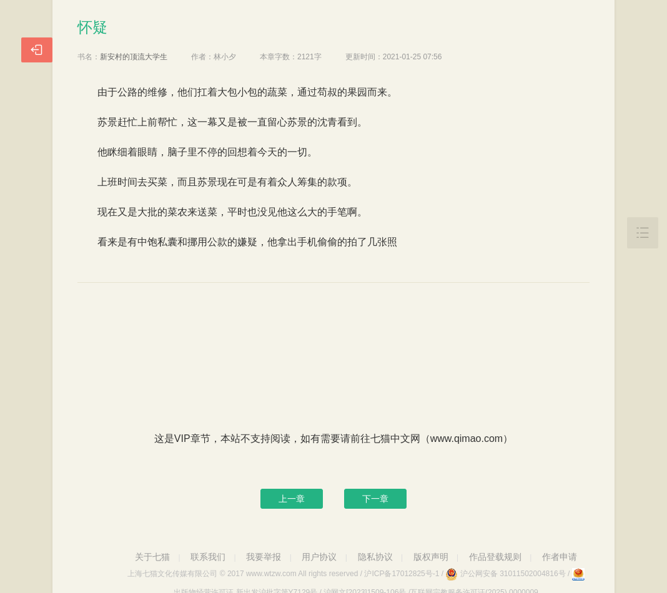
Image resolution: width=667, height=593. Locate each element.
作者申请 (559, 557)
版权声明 (430, 557)
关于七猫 (152, 557)
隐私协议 (375, 557)
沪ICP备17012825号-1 (401, 573)
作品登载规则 (495, 557)
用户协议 (319, 557)
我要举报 (263, 557)
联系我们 (207, 557)
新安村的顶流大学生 (133, 56)
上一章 (292, 499)
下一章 (375, 499)
